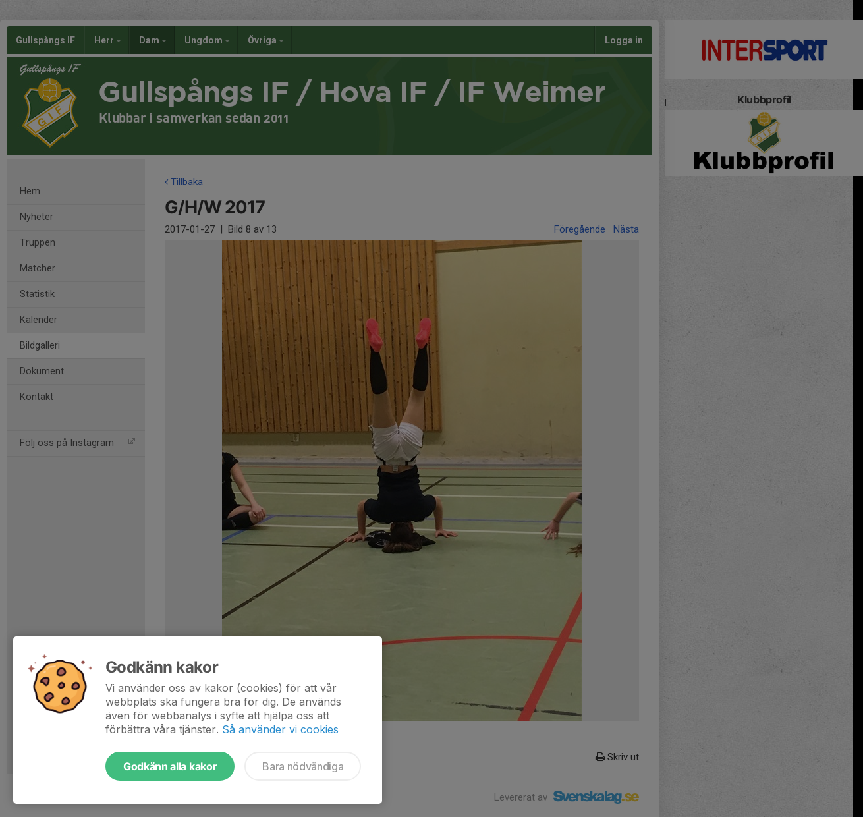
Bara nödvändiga (302, 766)
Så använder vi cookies (280, 729)
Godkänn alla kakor (170, 766)
